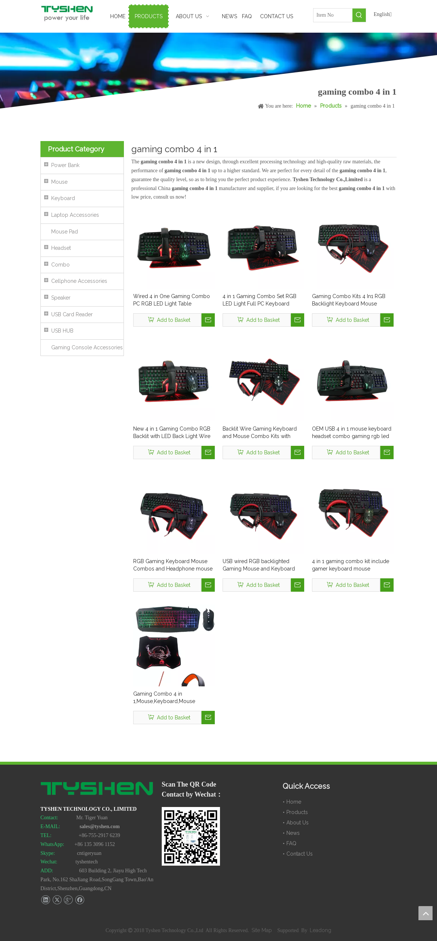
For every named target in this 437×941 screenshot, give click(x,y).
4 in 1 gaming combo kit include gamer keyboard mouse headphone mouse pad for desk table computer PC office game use (351, 565)
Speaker (60, 298)
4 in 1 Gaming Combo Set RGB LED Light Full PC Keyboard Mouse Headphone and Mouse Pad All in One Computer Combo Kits (262, 300)
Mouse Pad (64, 232)
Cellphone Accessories (79, 281)
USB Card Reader (72, 314)
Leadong (320, 930)
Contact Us (299, 854)
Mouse (59, 182)
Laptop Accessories (75, 215)
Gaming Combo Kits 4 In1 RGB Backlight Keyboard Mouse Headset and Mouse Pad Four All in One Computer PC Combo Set (351, 300)
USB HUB (62, 331)
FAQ (291, 843)
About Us (297, 823)
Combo (60, 265)
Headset (61, 248)
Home (293, 802)
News (293, 833)
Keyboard (63, 198)
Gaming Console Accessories (87, 347)
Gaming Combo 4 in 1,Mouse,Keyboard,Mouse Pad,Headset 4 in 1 (164, 698)
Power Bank (65, 165)
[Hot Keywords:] (359, 15)
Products (297, 812)
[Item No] (332, 15)
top (425, 913)
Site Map (262, 930)
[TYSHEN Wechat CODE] (191, 836)
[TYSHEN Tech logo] (97, 789)
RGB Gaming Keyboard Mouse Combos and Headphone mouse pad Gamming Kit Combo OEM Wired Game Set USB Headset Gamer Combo (173, 565)
